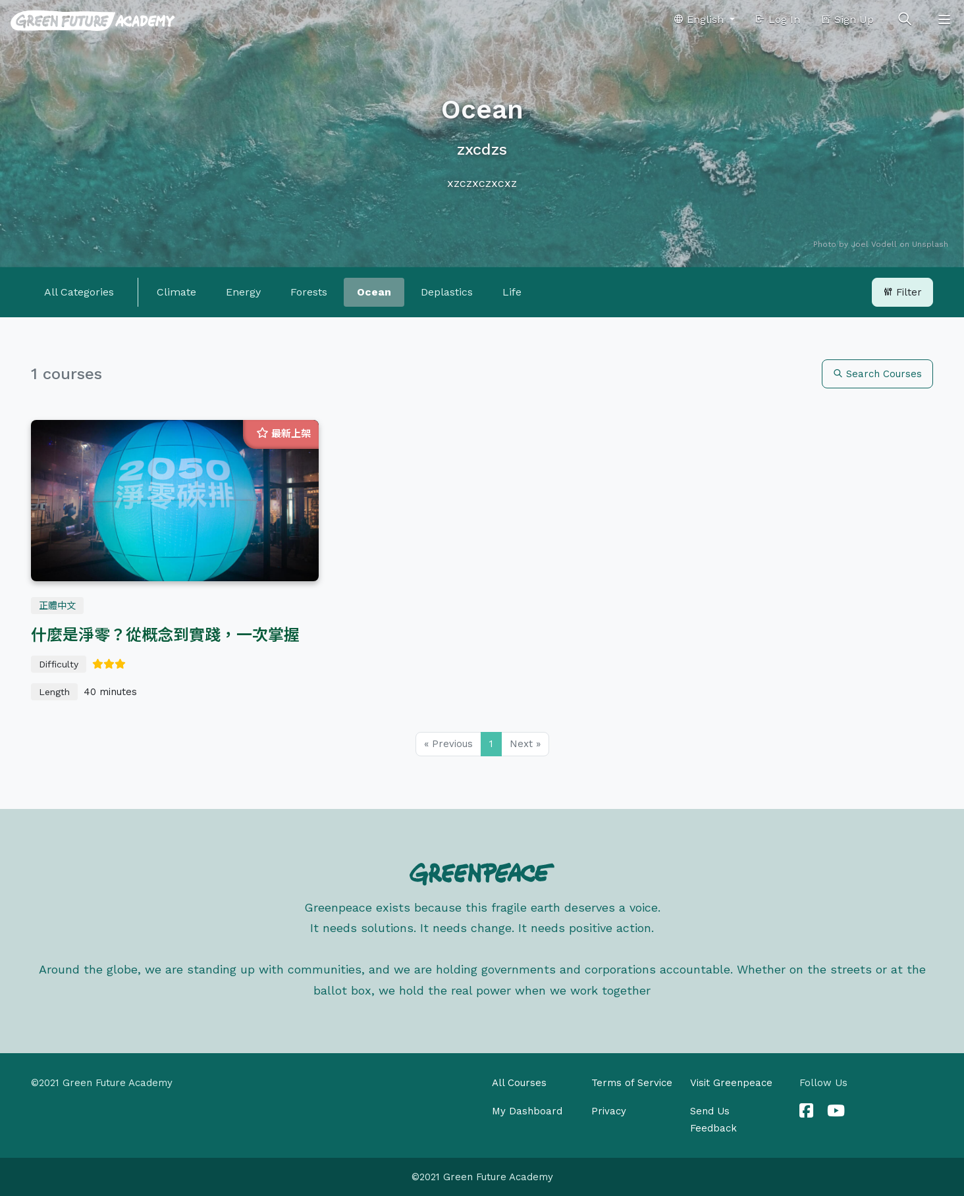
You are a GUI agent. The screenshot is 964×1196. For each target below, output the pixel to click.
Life (512, 292)
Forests (308, 292)
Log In (777, 19)
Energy (243, 292)
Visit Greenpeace (731, 1083)
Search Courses (877, 374)
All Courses (519, 1083)
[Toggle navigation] (944, 19)
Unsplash (930, 244)
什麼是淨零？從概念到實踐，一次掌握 (165, 635)
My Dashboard (527, 1111)
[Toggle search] (904, 19)
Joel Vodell (874, 244)
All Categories (79, 292)
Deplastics (447, 292)
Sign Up (847, 19)
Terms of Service (631, 1083)
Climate (176, 292)
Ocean (374, 292)
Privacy (608, 1111)
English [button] (700, 19)
